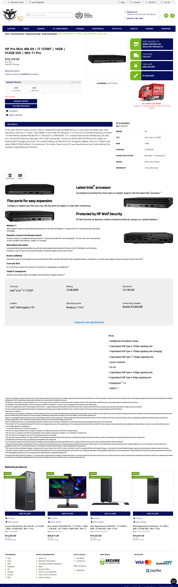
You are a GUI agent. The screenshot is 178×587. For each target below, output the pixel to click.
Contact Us (80, 561)
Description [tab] (12, 124)
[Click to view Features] (20, 176)
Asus (9, 561)
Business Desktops (49, 34)
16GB (147, 143)
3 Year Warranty (151, 168)
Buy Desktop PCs (17, 34)
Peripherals (98, 28)
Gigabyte (11, 566)
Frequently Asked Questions (50, 564)
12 (5, 428)
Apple (26, 28)
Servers (149, 28)
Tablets (133, 28)
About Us (42, 558)
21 (5, 450)
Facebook (80, 558)
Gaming (40, 28)
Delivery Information (47, 561)
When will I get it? (12, 71)
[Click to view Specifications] (10, 176)
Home (7, 34)
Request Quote (21, 101)
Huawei (10, 572)
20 (5, 448)
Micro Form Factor (152, 162)
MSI (9, 577)
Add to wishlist (15, 115)
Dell (9, 564)
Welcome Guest (17, 2)
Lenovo (10, 574)
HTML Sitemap (45, 577)
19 (5, 443)
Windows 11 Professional (155, 155)
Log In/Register (38, 2)
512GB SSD (149, 149)
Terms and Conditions (48, 574)
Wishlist (152, 2)
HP (146, 131)
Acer (9, 558)
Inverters (166, 28)
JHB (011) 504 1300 (135, 18)
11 (5, 426)
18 (5, 441)
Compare (137, 2)
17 (5, 439)
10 (5, 423)
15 (5, 434)
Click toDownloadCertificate (88, 15)
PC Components (60, 28)
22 (5, 452)
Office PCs (117, 28)
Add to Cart (25, 513)
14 (5, 432)
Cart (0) (167, 2)
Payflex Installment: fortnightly (22, 74)
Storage (80, 28)
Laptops (11, 28)
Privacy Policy (44, 569)
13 (5, 430)
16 (5, 437)
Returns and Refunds (47, 572)
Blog (123, 2)
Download (80, 570)
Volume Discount (21, 106)
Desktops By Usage (33, 34)
